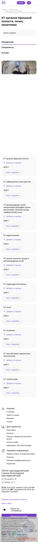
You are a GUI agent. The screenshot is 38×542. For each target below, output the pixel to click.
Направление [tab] (8, 42)
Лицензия (10, 457)
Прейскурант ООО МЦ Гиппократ (19, 445)
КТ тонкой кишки (11, 379)
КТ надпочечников (11, 235)
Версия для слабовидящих (16, 510)
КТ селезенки (9, 330)
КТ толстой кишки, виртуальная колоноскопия (17, 355)
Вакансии (10, 418)
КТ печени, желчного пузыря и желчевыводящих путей (16, 260)
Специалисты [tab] (8, 47)
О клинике (10, 412)
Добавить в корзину (13, 163)
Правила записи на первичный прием (21, 454)
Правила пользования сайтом (14, 499)
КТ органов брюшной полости (16, 159)
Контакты (10, 433)
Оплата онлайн (12, 442)
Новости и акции (13, 415)
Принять (33, 530)
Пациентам (11, 464)
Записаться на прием (19, 516)
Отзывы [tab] (5, 53)
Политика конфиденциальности (19, 460)
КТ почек (7, 307)
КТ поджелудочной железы (15, 284)
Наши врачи (11, 430)
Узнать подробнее (12, 172)
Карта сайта (7, 503)
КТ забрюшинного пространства (17, 182)
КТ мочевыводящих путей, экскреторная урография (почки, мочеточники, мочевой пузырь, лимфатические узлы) (17, 208)
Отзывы (10, 421)
